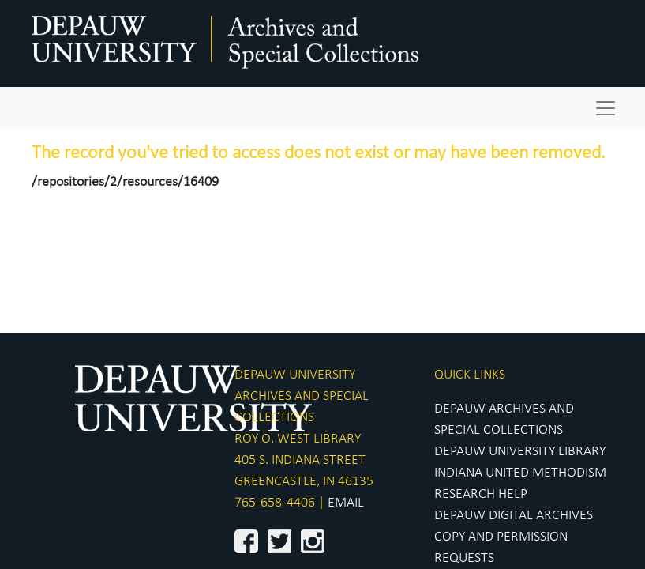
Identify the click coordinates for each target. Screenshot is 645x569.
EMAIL (346, 503)
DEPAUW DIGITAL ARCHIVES (513, 515)
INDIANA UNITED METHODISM (520, 472)
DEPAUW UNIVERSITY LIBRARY (520, 451)
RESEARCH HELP (480, 494)
